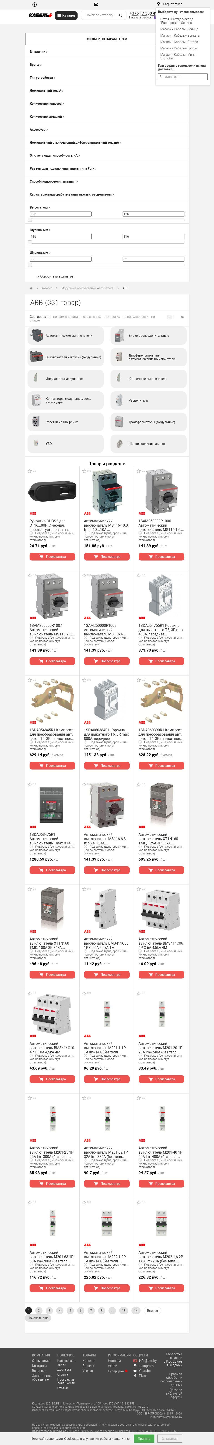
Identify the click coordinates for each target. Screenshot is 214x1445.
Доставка (64, 1369)
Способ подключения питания (54, 181)
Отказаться (169, 1438)
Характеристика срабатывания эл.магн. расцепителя (72, 194)
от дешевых (92, 317)
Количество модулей (47, 116)
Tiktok (140, 1376)
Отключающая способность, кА (55, 155)
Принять (144, 1438)
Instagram (143, 1366)
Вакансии (39, 1371)
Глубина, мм (40, 230)
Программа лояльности (66, 1381)
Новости (114, 1361)
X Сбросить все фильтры (56, 276)
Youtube (142, 1371)
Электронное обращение (41, 1377)
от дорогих (112, 317)
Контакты (39, 1366)
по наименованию (66, 317)
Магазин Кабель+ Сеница (179, 29)
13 (124, 1310)
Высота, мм (40, 207)
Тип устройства (42, 77)
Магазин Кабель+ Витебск (179, 42)
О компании (41, 1361)
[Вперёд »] (152, 1310)
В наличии (39, 52)
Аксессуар (39, 129)
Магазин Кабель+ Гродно (179, 48)
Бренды (88, 1366)
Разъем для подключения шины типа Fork (63, 168)
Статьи (62, 1388)
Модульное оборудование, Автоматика (87, 288)
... (112, 1310)
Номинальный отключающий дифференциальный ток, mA (75, 142)
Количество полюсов (47, 103)
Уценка (88, 1371)
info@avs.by (145, 1361)
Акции (112, 1366)
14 (136, 1310)
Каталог (46, 288)
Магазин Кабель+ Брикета (180, 35)
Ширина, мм (40, 252)
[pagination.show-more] (38, 1318)
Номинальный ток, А (46, 90)
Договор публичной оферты (174, 1393)
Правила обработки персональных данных (171, 1379)
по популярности (135, 317)
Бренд (36, 64)
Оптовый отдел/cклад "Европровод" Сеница (176, 21)
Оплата (62, 1374)
